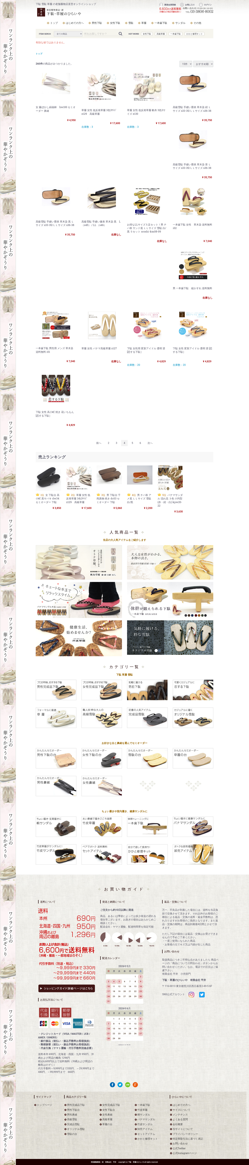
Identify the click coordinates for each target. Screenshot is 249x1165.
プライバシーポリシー (185, 1133)
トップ (54, 22)
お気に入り (187, 4)
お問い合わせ (180, 1143)
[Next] (150, 443)
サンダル (180, 22)
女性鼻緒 (107, 1114)
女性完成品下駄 (111, 1105)
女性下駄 (115, 22)
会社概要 (178, 1124)
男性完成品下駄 (76, 1105)
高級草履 (161, 34)
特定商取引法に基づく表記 (188, 1138)
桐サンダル (143, 1114)
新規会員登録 (167, 4)
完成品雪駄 (73, 1124)
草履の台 (107, 1124)
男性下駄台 (73, 1109)
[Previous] (99, 443)
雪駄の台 (72, 1133)
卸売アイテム (145, 1129)
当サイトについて (183, 1129)
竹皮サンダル (145, 1124)
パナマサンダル (146, 1119)
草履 (143, 22)
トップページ (44, 1105)
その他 (197, 22)
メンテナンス (180, 1114)
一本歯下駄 (161, 22)
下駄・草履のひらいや (136, 1162)
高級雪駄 (72, 1119)
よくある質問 (180, 1119)
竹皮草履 (142, 1109)
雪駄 (130, 22)
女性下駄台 (108, 1109)
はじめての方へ (75, 22)
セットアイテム (146, 1133)
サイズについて (181, 1109)
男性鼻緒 (72, 1114)
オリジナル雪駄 (76, 1129)
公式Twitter (179, 1148)
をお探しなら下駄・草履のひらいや (59, 12)
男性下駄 (97, 22)
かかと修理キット (194, 34)
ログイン (205, 4)
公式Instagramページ (185, 1153)
